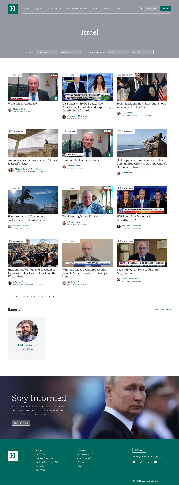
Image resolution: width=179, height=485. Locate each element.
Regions (38, 8)
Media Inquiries (85, 454)
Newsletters (84, 458)
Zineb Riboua (36, 169)
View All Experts (163, 309)
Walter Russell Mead (22, 226)
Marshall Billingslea (131, 279)
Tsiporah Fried (19, 282)
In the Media (82, 118)
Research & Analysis (76, 8)
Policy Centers (54, 8)
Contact (81, 450)
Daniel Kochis (73, 282)
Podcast (27, 111)
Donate (80, 462)
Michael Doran (19, 109)
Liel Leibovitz (128, 113)
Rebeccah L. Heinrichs (77, 116)
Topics (25, 8)
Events (95, 8)
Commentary (137, 115)
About (119, 8)
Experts (107, 8)
